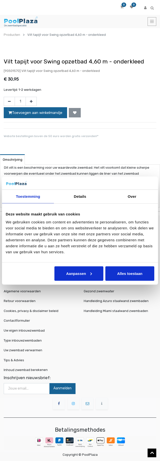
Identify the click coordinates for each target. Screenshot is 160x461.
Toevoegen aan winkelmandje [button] (35, 112)
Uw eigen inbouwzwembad (27, 330)
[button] (75, 112)
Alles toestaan (129, 273)
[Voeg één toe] (31, 101)
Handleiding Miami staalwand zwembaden (116, 311)
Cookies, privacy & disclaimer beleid (31, 311)
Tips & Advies (18, 359)
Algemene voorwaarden (22, 291)
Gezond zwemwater (99, 291)
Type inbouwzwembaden (25, 340)
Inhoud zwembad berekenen (28, 369)
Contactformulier (17, 320)
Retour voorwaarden (20, 301)
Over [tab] (132, 196)
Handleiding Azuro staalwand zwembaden (116, 301)
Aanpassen (79, 273)
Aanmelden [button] (62, 388)
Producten (12, 35)
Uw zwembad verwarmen (26, 350)
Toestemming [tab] (28, 196)
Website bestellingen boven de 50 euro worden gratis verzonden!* (51, 136)
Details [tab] (80, 196)
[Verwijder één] (9, 101)
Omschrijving (12, 159)
